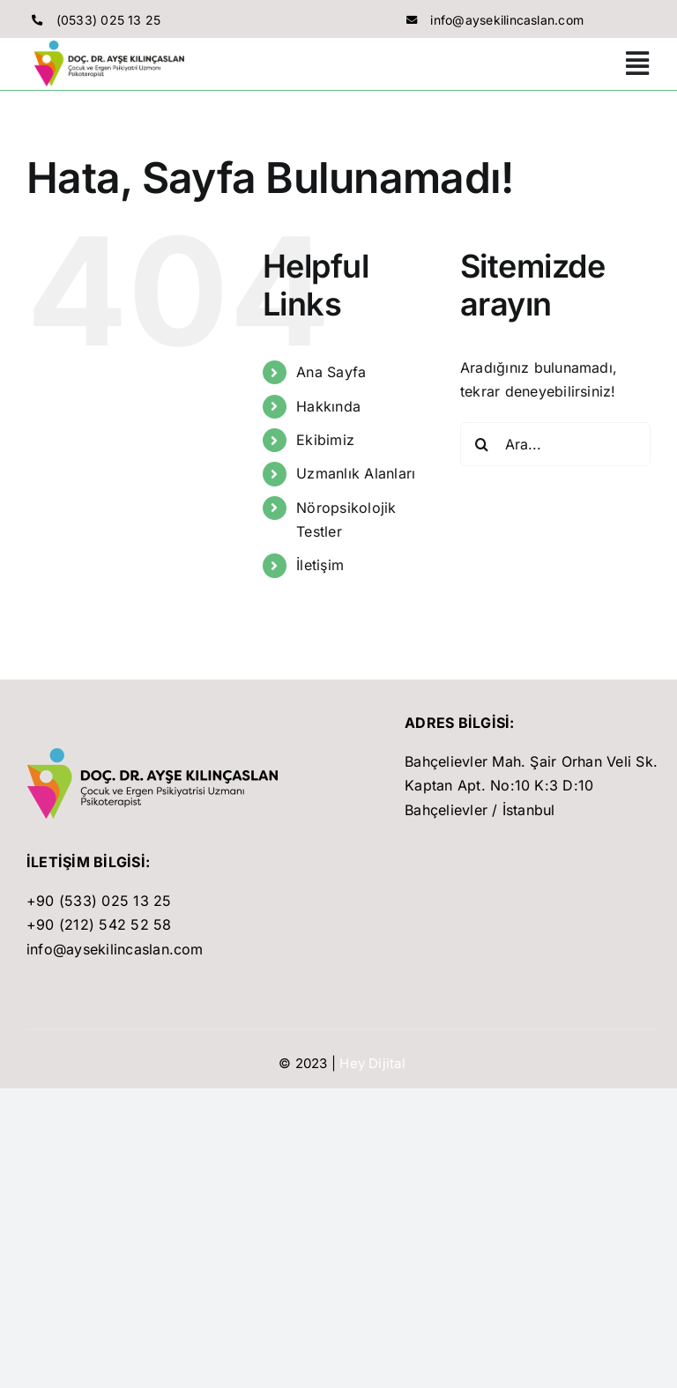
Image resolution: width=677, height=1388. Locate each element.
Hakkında (328, 406)
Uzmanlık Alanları (355, 473)
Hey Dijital (372, 1063)
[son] (157, 755)
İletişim (320, 565)
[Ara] (482, 444)
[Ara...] (555, 444)
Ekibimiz (325, 440)
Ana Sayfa (331, 372)
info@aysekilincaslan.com (507, 19)
